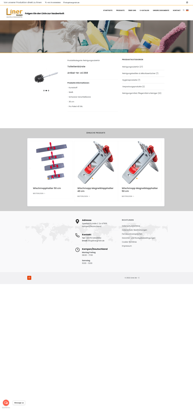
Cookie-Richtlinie (129, 242)
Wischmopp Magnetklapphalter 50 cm (140, 190)
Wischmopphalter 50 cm (47, 188)
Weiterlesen (39, 193)
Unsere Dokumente (161, 10)
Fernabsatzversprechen (132, 234)
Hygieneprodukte (129, 80)
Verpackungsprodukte (132, 86)
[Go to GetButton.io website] (6, 407)
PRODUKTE (120, 10)
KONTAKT (177, 10)
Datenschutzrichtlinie (131, 226)
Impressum (127, 246)
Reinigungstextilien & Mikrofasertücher (138, 73)
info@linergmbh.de (71, 2)
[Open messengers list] (6, 403)
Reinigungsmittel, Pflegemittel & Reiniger (139, 93)
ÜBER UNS (132, 10)
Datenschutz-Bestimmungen (134, 230)
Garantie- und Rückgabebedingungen (138, 238)
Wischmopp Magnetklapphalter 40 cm (95, 190)
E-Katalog (144, 10)
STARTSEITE (108, 10)
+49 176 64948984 (53, 2)
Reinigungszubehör (130, 67)
